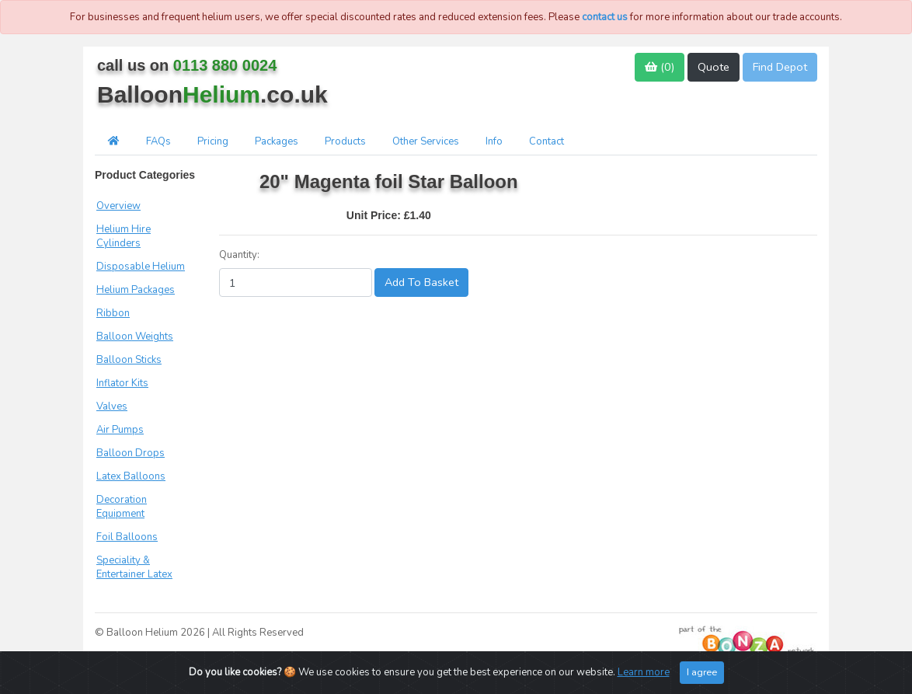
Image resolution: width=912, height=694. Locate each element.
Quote (713, 67)
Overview (118, 206)
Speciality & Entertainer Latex (134, 567)
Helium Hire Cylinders (123, 236)
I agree (702, 671)
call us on (187, 65)
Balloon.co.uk (212, 94)
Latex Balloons (130, 476)
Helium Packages (135, 290)
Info (494, 141)
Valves (111, 406)
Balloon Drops (130, 453)
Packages (276, 141)
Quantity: (239, 255)
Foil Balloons (127, 537)
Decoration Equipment (121, 507)
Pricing (212, 141)
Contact (546, 141)
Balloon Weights (134, 337)
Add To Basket (421, 282)
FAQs (158, 141)
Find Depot (780, 67)
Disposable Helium (140, 267)
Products (345, 141)
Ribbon (113, 313)
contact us (605, 17)
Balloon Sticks (129, 360)
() (659, 67)
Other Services (425, 141)
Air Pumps (120, 430)
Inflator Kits (122, 383)
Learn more (644, 672)
